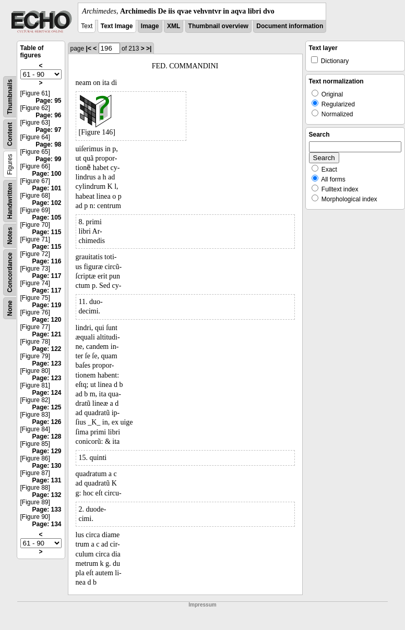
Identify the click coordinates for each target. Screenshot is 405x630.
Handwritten (10, 201)
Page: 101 (46, 188)
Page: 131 (46, 480)
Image (150, 26)
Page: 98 (48, 144)
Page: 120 (46, 319)
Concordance (10, 272)
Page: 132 (46, 495)
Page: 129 (46, 451)
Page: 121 (46, 334)
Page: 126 (46, 422)
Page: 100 (46, 173)
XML (173, 26)
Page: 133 (46, 509)
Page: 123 (46, 363)
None (10, 308)
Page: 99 (48, 159)
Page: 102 (46, 203)
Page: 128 (46, 436)
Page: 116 (46, 261)
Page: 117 (46, 276)
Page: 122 (46, 349)
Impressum (202, 605)
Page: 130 (46, 465)
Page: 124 (46, 392)
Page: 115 (46, 232)
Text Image (117, 26)
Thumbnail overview (218, 26)
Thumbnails (10, 96)
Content (10, 134)
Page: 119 (46, 305)
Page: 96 (48, 115)
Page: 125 (46, 407)
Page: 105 (46, 217)
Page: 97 (48, 130)
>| (148, 48)
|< (88, 48)
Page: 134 (46, 524)
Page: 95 (48, 100)
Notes (10, 235)
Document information (289, 26)
